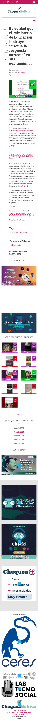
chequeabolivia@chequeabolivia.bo (19, 712)
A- (3, 60)
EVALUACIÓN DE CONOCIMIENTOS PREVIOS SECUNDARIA (21, 155)
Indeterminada (15, 245)
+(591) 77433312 (19, 714)
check (4, 29)
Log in (11, 260)
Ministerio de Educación (18, 232)
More (18, 414)
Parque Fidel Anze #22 (19, 710)
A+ (6, 60)
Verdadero (22, 72)
